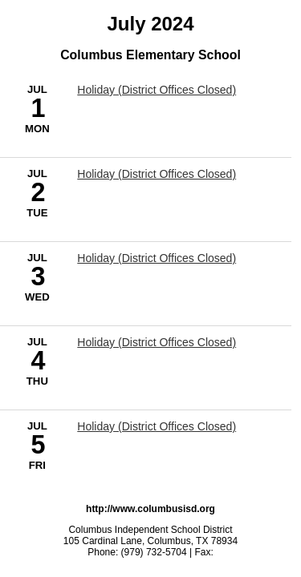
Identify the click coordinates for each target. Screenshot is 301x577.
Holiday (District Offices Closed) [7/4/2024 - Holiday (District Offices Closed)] (156, 342)
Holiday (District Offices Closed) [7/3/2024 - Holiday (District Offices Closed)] (156, 258)
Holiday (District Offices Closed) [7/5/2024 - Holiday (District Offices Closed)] (156, 426)
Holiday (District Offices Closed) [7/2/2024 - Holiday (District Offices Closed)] (156, 173)
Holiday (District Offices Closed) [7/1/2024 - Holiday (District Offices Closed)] (156, 89)
